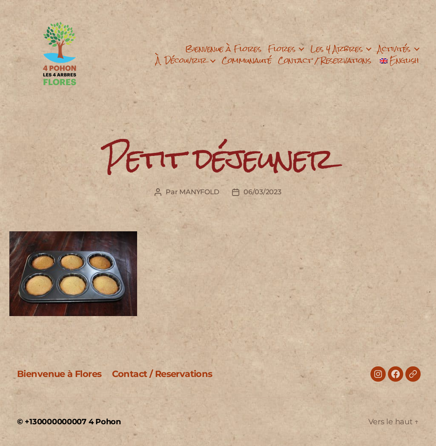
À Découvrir (181, 60)
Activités (394, 49)
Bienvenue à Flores (223, 49)
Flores (281, 49)
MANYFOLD (199, 192)
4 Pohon (105, 421)
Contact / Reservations (324, 60)
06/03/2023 (262, 192)
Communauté (246, 60)
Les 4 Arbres (336, 49)
